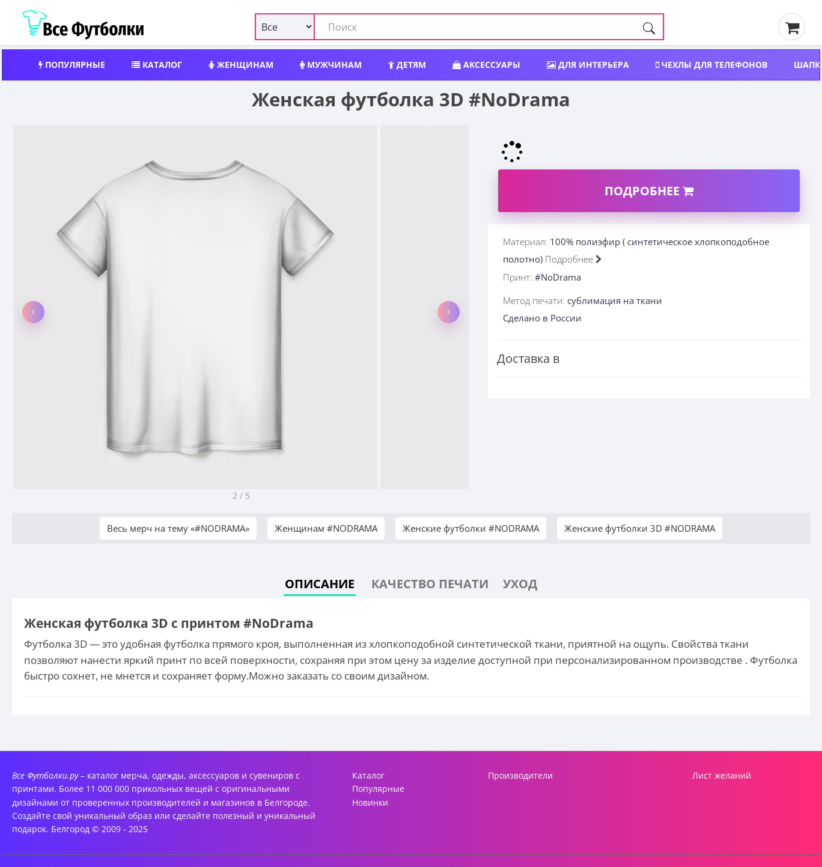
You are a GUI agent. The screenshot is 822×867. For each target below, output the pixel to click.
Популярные (71, 64)
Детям (407, 64)
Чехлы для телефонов (711, 64)
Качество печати (430, 584)
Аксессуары (486, 64)
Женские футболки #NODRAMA (471, 528)
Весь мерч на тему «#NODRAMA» (178, 528)
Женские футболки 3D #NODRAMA (639, 528)
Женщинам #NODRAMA (326, 528)
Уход (520, 584)
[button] (33, 312)
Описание (320, 584)
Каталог (157, 64)
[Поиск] (649, 26)
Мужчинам (331, 64)
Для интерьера (588, 64)
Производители (520, 775)
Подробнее (648, 191)
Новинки (370, 802)
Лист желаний (721, 775)
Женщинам (241, 64)
